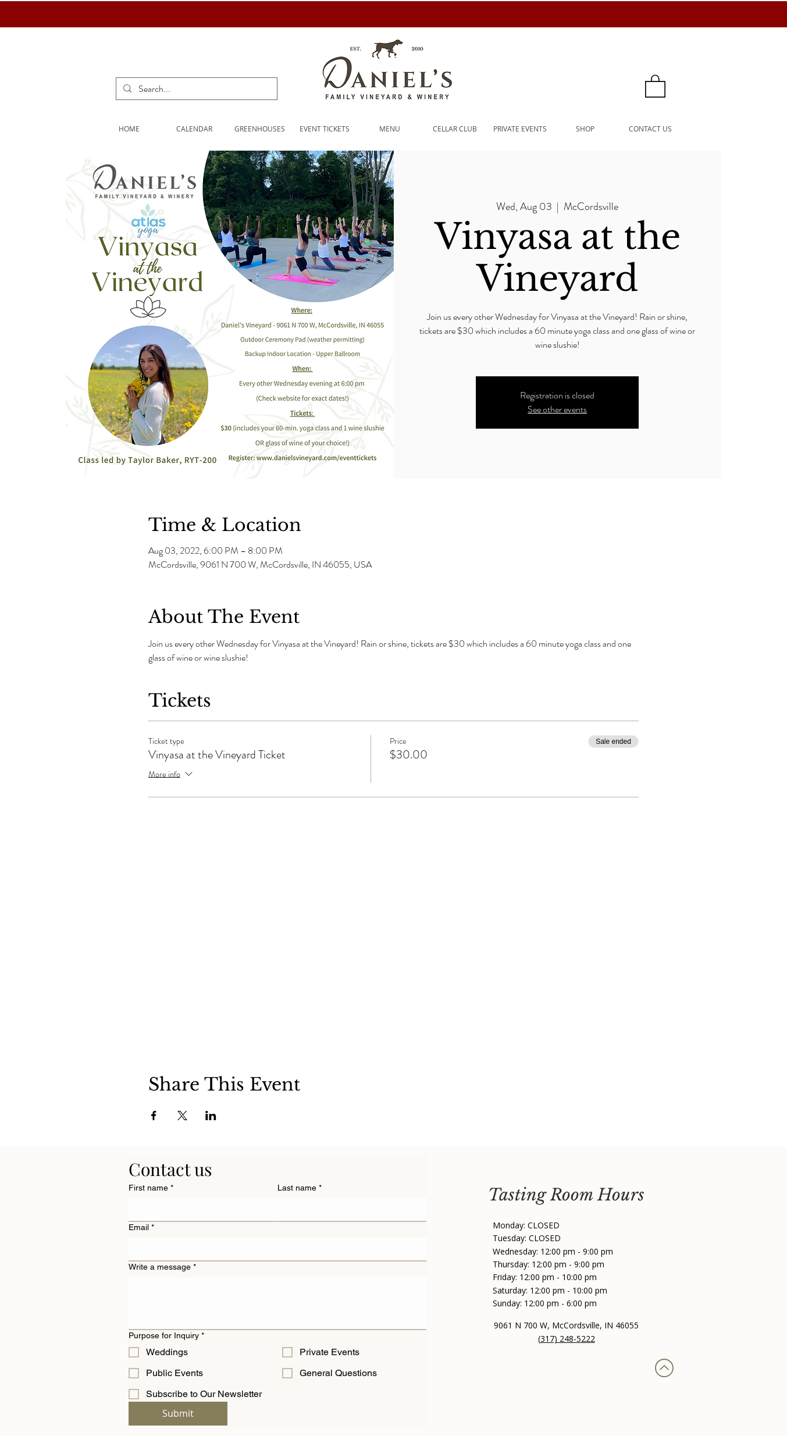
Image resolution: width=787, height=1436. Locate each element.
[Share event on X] (182, 1115)
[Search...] (195, 89)
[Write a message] (277, 1302)
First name (151, 1188)
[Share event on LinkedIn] (210, 1115)
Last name (299, 1188)
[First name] (199, 1209)
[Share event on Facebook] (153, 1115)
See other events (557, 409)
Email (141, 1227)
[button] (655, 85)
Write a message (162, 1267)
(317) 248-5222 (566, 1338)
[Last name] (348, 1209)
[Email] (274, 1248)
